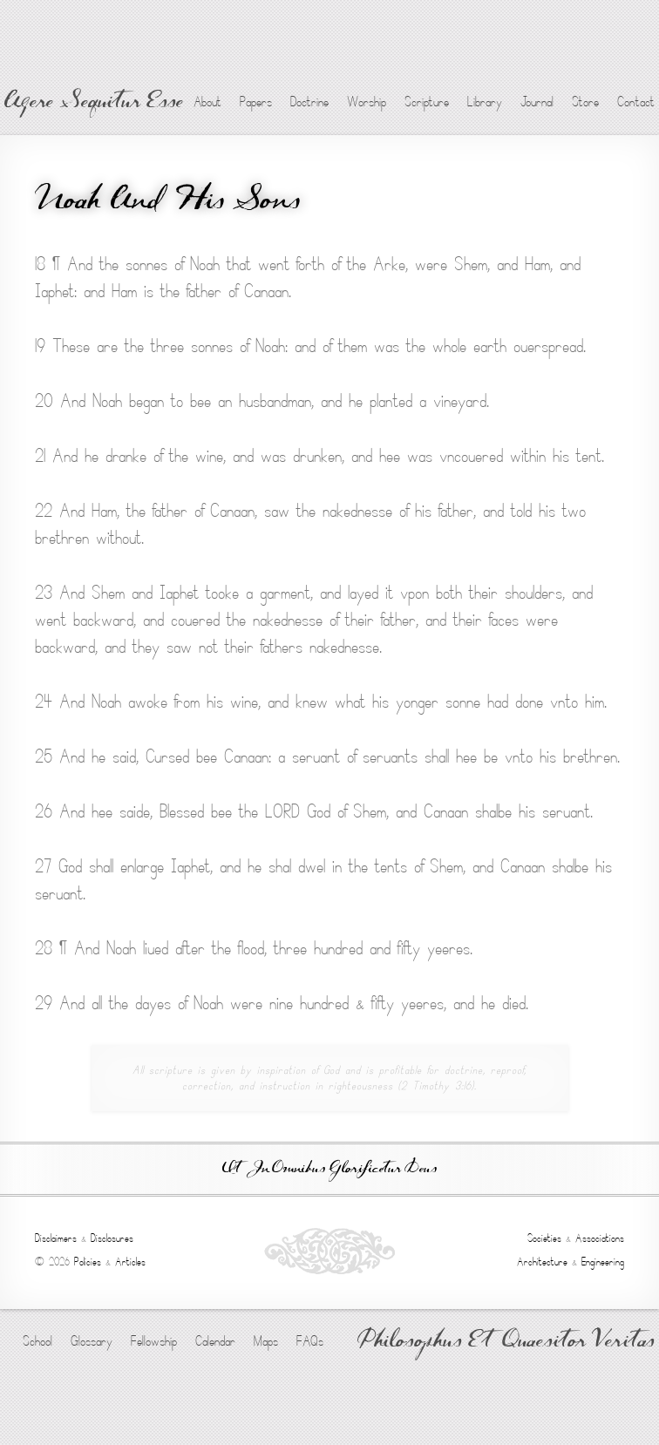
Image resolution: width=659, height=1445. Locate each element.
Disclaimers (56, 1238)
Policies (87, 1262)
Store (585, 102)
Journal (537, 102)
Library (484, 102)
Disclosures (112, 1238)
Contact (636, 102)
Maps (266, 1341)
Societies (544, 1238)
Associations (599, 1238)
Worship (366, 102)
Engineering (602, 1262)
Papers (256, 102)
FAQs (309, 1341)
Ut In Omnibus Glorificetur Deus (329, 1169)
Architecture (542, 1262)
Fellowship (154, 1341)
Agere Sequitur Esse (93, 102)
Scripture (426, 102)
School (37, 1341)
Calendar (215, 1341)
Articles (130, 1262)
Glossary (91, 1341)
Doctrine (309, 102)
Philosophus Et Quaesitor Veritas (506, 1342)
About (207, 102)
